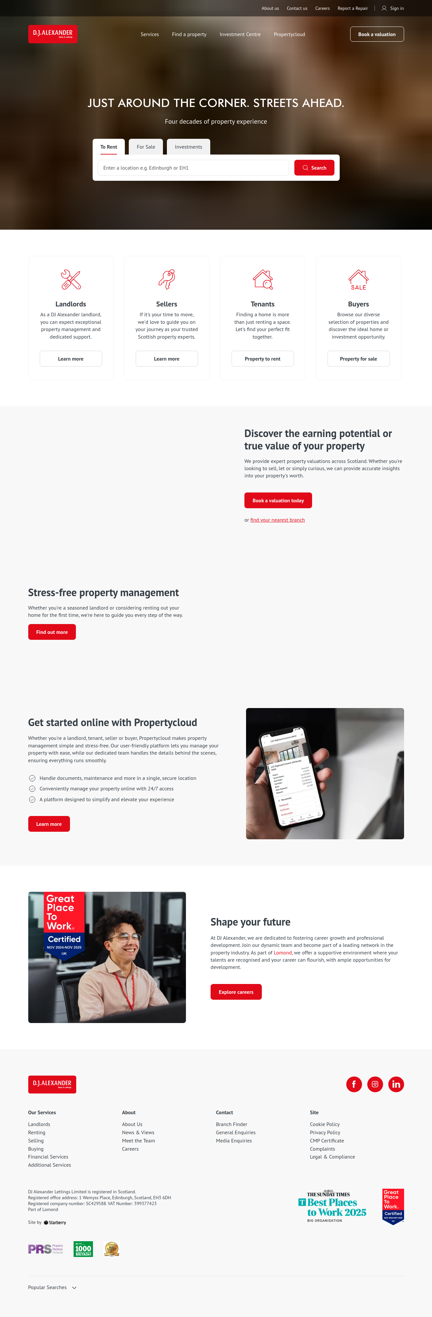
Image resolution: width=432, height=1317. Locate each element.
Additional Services (49, 1164)
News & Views (138, 1132)
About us (270, 8)
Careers (322, 8)
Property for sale (358, 358)
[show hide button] (74, 1288)
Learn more (70, 358)
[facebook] (354, 1084)
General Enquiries (236, 1132)
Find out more (52, 632)
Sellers (166, 304)
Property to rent (262, 358)
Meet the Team (138, 1140)
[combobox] (193, 167)
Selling (36, 1140)
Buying (36, 1148)
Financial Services (48, 1156)
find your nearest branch (277, 519)
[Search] (314, 168)
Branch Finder (231, 1124)
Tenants (263, 304)
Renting (37, 1132)
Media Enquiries (234, 1140)
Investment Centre (240, 34)
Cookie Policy (325, 1124)
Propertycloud (290, 34)
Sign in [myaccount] (392, 8)
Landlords (71, 304)
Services (150, 34)
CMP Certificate (327, 1140)
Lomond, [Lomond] (283, 952)
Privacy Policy (325, 1132)
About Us (132, 1124)
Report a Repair (353, 8)
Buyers (358, 304)
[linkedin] (396, 1084)
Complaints (322, 1148)
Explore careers (236, 992)
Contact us (297, 8)
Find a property (189, 34)
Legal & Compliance (332, 1156)
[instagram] (375, 1084)
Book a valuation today (278, 500)
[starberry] (54, 1222)
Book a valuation (377, 34)
